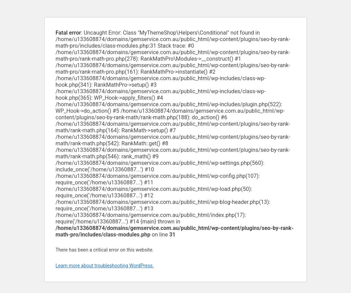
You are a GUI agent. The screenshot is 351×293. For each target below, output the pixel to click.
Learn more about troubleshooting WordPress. (105, 265)
